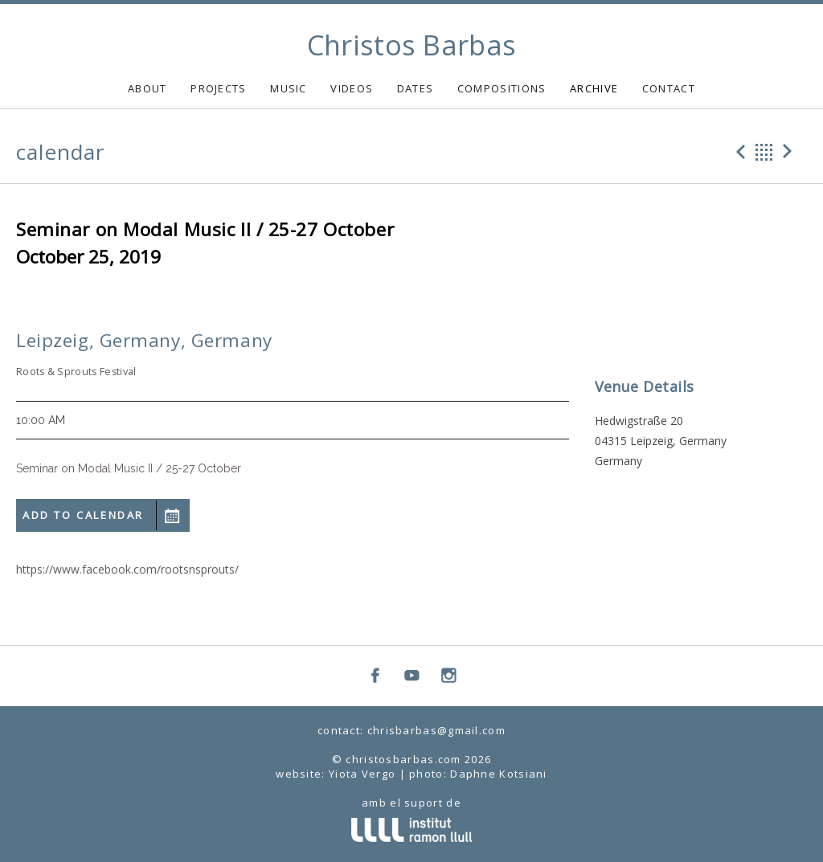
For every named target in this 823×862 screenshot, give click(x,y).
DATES (415, 88)
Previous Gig (738, 151)
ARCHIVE (594, 88)
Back (764, 151)
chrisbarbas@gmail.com (436, 730)
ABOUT (147, 88)
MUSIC (288, 88)
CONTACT (668, 88)
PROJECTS (218, 88)
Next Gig (790, 151)
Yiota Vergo (362, 773)
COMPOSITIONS (502, 88)
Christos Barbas (412, 45)
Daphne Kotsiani (498, 773)
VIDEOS (351, 88)
